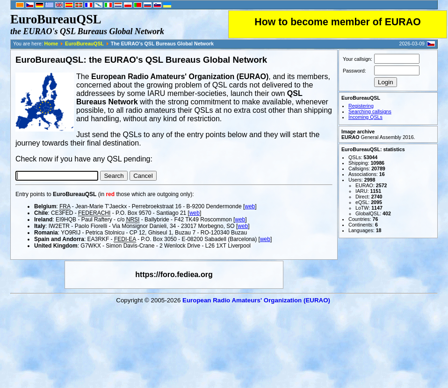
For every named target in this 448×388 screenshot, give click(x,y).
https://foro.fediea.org (173, 274)
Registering (361, 106)
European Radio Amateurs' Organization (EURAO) (256, 300)
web (250, 206)
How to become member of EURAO (337, 22)
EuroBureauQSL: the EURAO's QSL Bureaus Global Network (141, 60)
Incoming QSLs (365, 117)
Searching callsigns (369, 111)
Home (51, 43)
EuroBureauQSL (84, 43)
